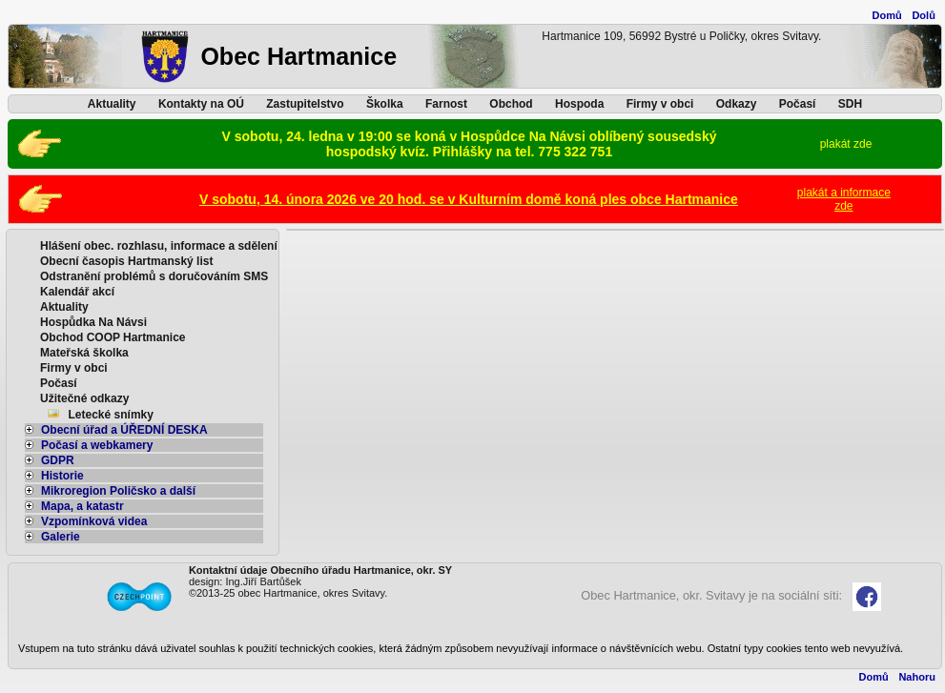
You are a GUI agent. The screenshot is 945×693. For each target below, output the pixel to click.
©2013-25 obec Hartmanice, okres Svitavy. (288, 593)
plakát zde (846, 144)
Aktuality (112, 104)
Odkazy (736, 104)
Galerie (52, 536)
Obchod (510, 104)
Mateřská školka (84, 352)
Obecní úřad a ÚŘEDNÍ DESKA (116, 430)
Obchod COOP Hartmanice (112, 337)
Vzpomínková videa (86, 521)
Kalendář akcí (77, 291)
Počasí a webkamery (89, 445)
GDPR (49, 460)
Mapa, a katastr (74, 506)
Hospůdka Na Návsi (93, 322)
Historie (54, 475)
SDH (850, 104)
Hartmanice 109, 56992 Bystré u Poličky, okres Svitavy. (681, 36)
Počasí (797, 104)
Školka (384, 104)
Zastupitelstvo (304, 104)
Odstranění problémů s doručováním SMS (154, 276)
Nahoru (916, 677)
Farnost (446, 104)
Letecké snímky (111, 414)
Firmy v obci (660, 104)
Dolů (923, 15)
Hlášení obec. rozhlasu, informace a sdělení (158, 246)
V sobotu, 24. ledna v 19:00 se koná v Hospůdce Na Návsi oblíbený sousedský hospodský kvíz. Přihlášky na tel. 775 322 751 (469, 144)
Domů (887, 15)
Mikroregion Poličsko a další (110, 491)
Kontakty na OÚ (201, 104)
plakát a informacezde (844, 199)
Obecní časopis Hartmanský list (126, 261)
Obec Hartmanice (298, 56)
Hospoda (579, 104)
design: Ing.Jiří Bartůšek (245, 581)
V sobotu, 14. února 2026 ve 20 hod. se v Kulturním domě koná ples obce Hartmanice (468, 199)
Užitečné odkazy (84, 398)
